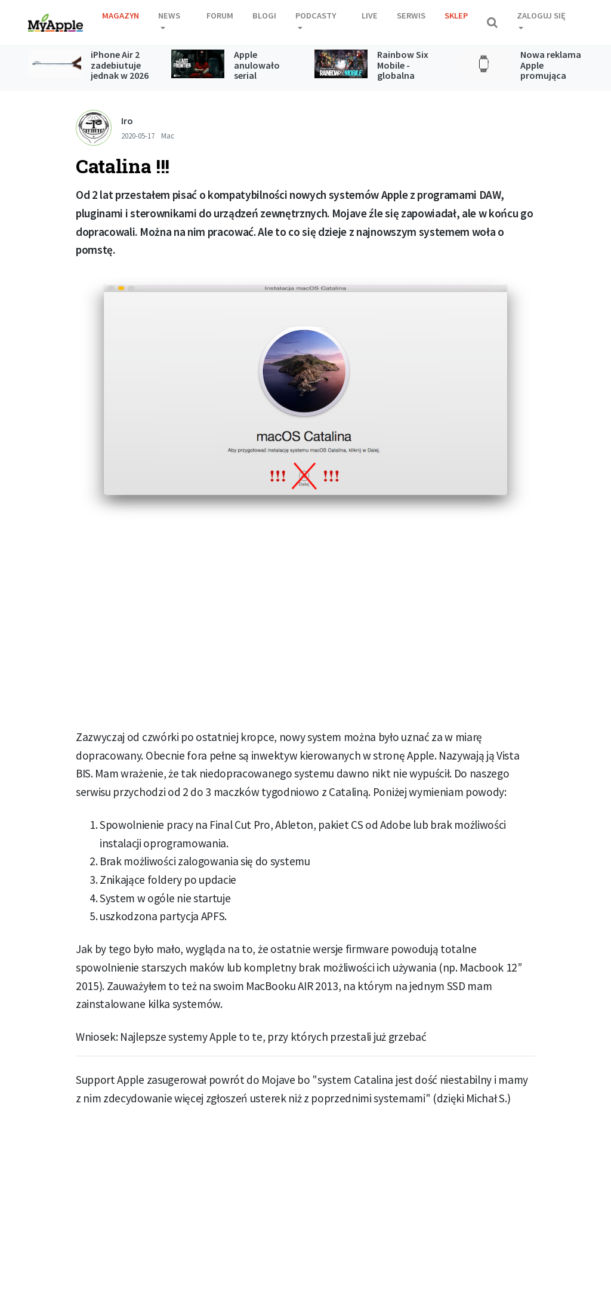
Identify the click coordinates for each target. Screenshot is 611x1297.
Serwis (411, 15)
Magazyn (120, 15)
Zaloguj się (541, 15)
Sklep (456, 15)
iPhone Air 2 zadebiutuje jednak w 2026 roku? (120, 70)
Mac (167, 135)
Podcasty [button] (315, 15)
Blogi (264, 15)
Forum (219, 15)
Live (370, 15)
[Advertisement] (305, 630)
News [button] (169, 15)
